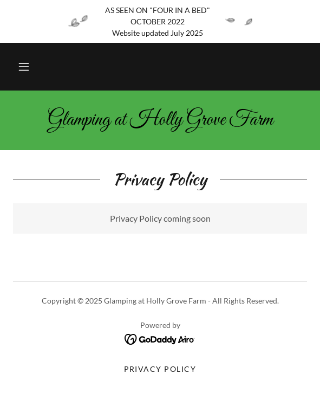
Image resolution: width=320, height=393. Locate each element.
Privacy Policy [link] (160, 368)
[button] (24, 67)
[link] (160, 120)
